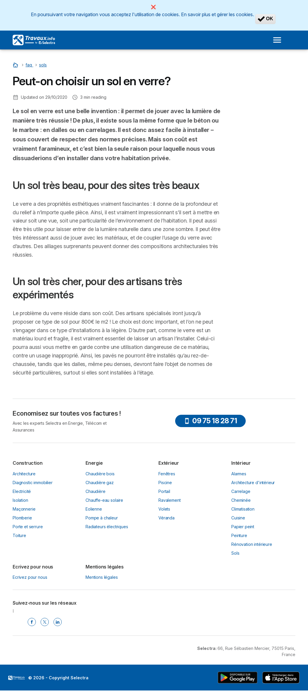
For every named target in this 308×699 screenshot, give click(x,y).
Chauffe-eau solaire (104, 500)
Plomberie (22, 517)
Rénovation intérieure (251, 544)
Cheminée (241, 500)
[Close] (153, 7)
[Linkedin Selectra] (57, 622)
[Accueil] (16, 64)
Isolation (20, 500)
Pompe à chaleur (102, 517)
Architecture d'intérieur (253, 482)
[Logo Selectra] (34, 40)
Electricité (22, 491)
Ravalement (169, 500)
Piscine (165, 482)
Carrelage (240, 491)
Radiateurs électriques (107, 526)
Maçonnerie (24, 508)
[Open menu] (277, 40)
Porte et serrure (28, 526)
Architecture (24, 473)
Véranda (166, 517)
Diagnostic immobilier (33, 482)
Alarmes (238, 473)
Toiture (19, 535)
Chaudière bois (100, 473)
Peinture (239, 535)
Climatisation (243, 508)
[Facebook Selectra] (32, 622)
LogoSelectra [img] (16, 678)
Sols (235, 553)
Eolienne (94, 508)
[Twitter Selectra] (45, 622)
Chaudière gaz (100, 482)
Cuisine (238, 517)
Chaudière (96, 491)
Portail (164, 491)
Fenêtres (166, 473)
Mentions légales (102, 577)
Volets (164, 508)
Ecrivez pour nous (30, 577)
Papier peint (242, 526)
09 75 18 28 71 (210, 421)
